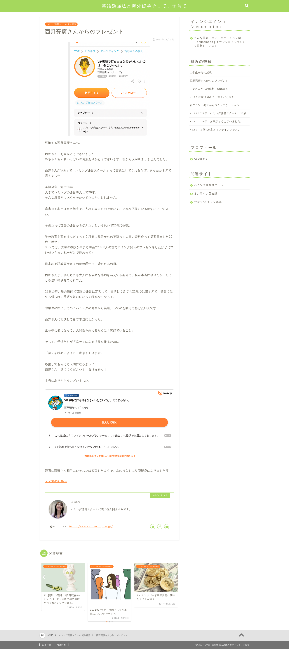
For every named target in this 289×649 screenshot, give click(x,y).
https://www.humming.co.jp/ (91, 526)
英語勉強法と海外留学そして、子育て (144, 5)
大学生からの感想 (201, 72)
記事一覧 (46, 645)
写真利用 (61, 645)
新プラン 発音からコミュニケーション (214, 105)
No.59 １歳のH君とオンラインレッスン (215, 129)
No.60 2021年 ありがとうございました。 (216, 121)
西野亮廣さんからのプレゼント (209, 80)
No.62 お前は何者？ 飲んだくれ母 (212, 97)
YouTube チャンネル (208, 202)
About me (200, 158)
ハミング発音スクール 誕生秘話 (61, 24)
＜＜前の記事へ (56, 481)
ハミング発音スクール (208, 185)
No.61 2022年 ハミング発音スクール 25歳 (218, 113)
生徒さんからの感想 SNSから (209, 88)
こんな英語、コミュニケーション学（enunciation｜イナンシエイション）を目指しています (217, 41)
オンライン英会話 (205, 193)
